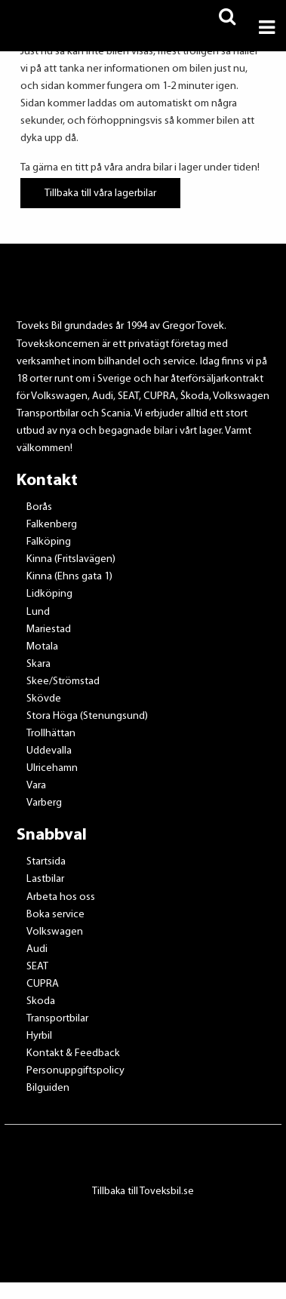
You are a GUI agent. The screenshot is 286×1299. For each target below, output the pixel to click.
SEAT (37, 966)
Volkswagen (54, 932)
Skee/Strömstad (63, 681)
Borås (39, 507)
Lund (38, 612)
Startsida (46, 862)
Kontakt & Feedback (73, 1053)
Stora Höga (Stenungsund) (87, 716)
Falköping (48, 542)
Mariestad (48, 629)
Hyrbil (39, 1036)
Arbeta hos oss (60, 897)
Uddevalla (49, 751)
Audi (37, 949)
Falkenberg (51, 524)
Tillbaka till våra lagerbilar (100, 192)
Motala (42, 647)
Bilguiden (47, 1088)
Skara (38, 664)
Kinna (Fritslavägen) (70, 559)
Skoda (40, 1001)
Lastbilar (45, 879)
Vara (36, 785)
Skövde (43, 699)
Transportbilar (57, 1018)
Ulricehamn (52, 768)
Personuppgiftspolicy (75, 1070)
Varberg (44, 803)
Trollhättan (50, 733)
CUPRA (42, 984)
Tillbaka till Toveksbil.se (143, 1191)
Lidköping (49, 594)
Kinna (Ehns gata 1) (69, 576)
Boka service (55, 914)
